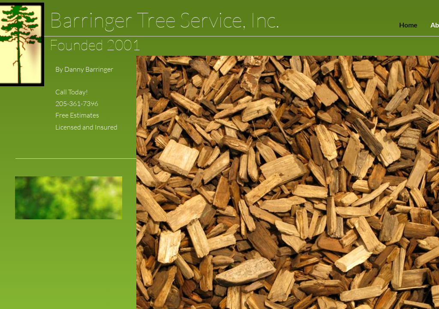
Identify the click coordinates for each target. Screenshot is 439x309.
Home (408, 25)
